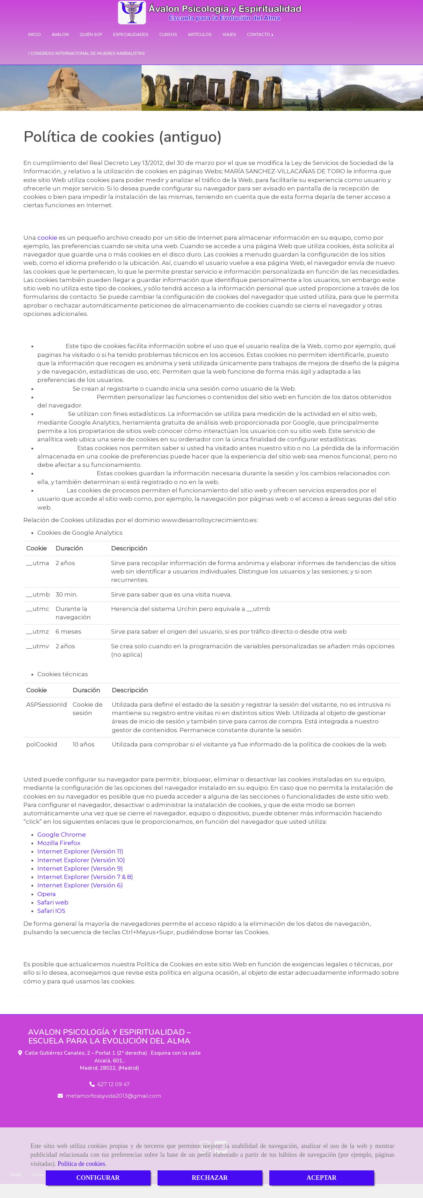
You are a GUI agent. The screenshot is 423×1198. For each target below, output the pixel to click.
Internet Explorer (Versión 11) (80, 865)
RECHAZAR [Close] (210, 1177)
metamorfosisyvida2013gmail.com (113, 1109)
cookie (47, 251)
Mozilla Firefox (58, 856)
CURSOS (168, 48)
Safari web (52, 916)
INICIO (34, 48)
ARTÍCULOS (200, 48)
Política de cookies (81, 1163)
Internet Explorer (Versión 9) (80, 882)
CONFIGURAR (98, 1177)
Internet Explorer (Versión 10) (81, 874)
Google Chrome (61, 848)
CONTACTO (261, 48)
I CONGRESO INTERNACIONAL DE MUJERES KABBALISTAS (86, 67)
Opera (46, 907)
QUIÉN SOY (91, 48)
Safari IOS (51, 924)
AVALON (60, 48)
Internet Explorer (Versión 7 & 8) (85, 890)
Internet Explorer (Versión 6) (80, 899)
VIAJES (229, 48)
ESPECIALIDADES (130, 48)
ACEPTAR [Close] (322, 1177)
